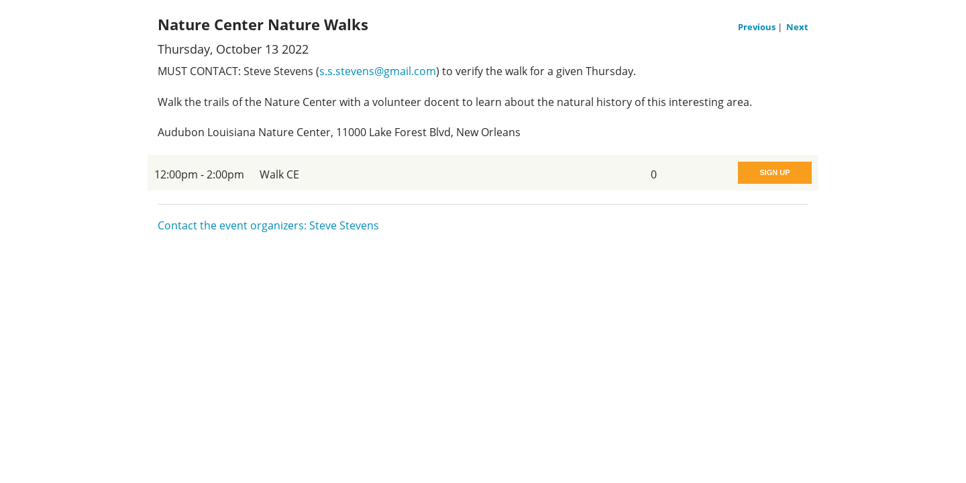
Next (797, 27)
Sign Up (774, 172)
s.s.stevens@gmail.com (377, 71)
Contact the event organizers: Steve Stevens (268, 225)
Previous (757, 27)
